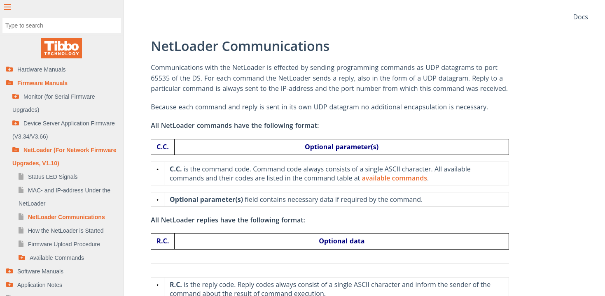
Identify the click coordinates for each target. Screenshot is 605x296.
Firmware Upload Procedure (64, 244)
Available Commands (57, 257)
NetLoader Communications (66, 217)
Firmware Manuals (42, 83)
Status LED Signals (53, 176)
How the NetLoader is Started (66, 230)
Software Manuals (40, 271)
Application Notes (39, 285)
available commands (429, 178)
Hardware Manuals (41, 69)
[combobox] (61, 25)
